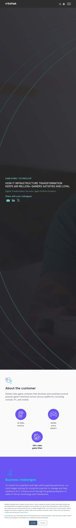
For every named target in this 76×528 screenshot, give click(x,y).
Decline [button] (42, 523)
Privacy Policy (24, 512)
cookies (6, 512)
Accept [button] (33, 523)
